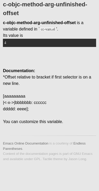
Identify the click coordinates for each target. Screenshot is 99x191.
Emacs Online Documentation (25, 143)
